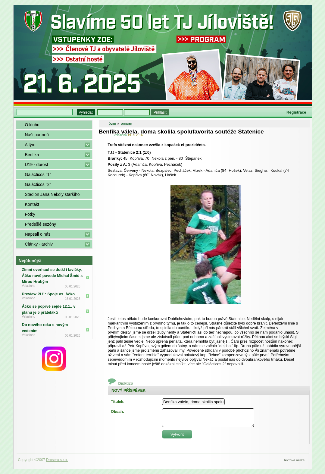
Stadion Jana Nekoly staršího (52, 194)
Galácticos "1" (38, 174)
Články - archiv (39, 244)
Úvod (112, 123)
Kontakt (32, 204)
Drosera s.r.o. (57, 460)
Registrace (296, 112)
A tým (30, 144)
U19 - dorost (36, 164)
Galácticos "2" (38, 184)
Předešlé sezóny (40, 224)
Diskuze (126, 123)
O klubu (32, 124)
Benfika (32, 154)
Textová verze (294, 460)
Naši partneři (37, 134)
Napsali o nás (38, 234)
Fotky (30, 214)
